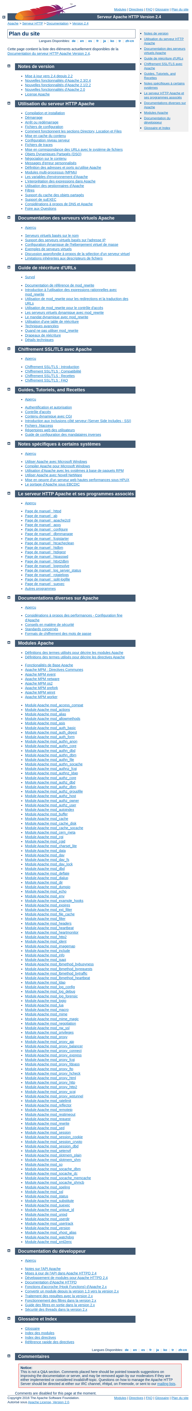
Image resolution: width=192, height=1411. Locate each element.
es (90, 41)
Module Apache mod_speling (47, 1187)
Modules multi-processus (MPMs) (51, 172)
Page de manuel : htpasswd (46, 557)
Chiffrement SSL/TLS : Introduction (52, 367)
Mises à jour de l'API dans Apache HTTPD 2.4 (60, 1273)
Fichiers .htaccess (39, 426)
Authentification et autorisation (48, 407)
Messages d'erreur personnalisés (50, 163)
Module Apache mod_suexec (47, 1205)
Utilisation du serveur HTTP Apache (56, 103)
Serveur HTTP (32, 23)
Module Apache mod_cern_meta (50, 832)
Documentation (57, 23)
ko (112, 41)
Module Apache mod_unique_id (49, 1210)
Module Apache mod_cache (46, 819)
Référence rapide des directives (49, 1342)
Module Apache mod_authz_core (50, 778)
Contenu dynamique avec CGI (48, 416)
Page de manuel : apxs (43, 525)
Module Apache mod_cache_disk (50, 823)
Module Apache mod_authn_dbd (50, 751)
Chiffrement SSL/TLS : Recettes (50, 376)
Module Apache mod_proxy (46, 1037)
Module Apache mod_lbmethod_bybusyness (59, 964)
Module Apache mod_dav (44, 855)
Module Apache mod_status (46, 1196)
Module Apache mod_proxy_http (50, 1082)
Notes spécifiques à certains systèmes (59, 444)
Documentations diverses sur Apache (58, 598)
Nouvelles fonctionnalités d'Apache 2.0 (55, 90)
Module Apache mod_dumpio (47, 887)
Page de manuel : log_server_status (53, 570)
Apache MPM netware (42, 679)
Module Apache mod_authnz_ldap (51, 773)
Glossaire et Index (157, 128)
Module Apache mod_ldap (45, 982)
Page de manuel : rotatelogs (47, 575)
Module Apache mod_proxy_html (50, 1078)
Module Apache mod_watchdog (49, 1237)
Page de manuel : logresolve (47, 566)
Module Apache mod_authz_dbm (50, 787)
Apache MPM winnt (40, 692)
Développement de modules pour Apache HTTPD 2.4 (66, 1278)
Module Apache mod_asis (45, 723)
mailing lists (166, 1384)
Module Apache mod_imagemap (50, 946)
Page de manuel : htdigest (45, 552)
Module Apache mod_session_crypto (53, 1142)
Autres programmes (40, 589)
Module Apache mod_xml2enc (48, 1242)
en (82, 41)
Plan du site (180, 9)
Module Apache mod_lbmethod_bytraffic (56, 973)
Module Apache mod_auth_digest (51, 732)
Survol (30, 277)
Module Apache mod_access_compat (54, 705)
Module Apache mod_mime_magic (52, 1019)
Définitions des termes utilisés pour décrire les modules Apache (74, 653)
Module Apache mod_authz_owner (52, 801)
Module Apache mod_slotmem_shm (53, 1160)
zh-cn (129, 41)
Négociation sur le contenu (45, 159)
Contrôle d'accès (38, 412)
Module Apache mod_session (48, 1132)
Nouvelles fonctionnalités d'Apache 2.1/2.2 (58, 85)
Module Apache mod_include (47, 951)
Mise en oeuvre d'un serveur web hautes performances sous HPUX (77, 480)
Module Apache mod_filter (45, 919)
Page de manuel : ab (41, 516)
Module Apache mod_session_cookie (54, 1137)
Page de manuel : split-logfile (47, 579)
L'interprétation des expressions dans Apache (60, 181)
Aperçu (30, 228)
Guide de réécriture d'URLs (163, 58)
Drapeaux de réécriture (43, 335)
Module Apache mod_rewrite (47, 1123)
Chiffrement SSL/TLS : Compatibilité (53, 371)
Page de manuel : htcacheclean (49, 543)
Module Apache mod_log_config (50, 987)
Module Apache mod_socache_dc (51, 1173)
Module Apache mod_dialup (46, 878)
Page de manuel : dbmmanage (49, 534)
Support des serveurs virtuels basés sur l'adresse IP (65, 240)
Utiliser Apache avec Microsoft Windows (56, 462)
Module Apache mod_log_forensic (51, 996)
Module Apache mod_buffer (46, 814)
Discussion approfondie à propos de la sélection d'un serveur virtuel (77, 254)
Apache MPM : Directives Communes (54, 670)
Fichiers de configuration (44, 127)
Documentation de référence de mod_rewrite (59, 285)
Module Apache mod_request (47, 1119)
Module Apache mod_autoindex (49, 810)
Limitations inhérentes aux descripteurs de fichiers (64, 258)
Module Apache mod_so (43, 1164)
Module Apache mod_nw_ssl (47, 1028)
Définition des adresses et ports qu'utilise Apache (63, 168)
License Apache (37, 94)
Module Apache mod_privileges (49, 1032)
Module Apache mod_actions (47, 710)
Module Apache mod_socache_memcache (58, 1178)
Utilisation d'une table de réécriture (52, 322)
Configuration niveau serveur (47, 140)
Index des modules (39, 1333)
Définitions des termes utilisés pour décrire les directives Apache (75, 657)
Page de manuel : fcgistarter (47, 539)
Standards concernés (41, 629)
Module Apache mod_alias (45, 714)
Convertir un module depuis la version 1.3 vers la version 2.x (72, 1291)
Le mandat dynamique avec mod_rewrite (56, 317)
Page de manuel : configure (46, 529)
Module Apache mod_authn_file (49, 760)
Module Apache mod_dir (44, 882)
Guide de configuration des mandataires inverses (63, 435)
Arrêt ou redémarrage (41, 122)
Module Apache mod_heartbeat (49, 928)
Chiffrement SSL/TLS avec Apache (55, 349)
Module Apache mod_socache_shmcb (54, 1182)
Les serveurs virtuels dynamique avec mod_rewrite (64, 313)
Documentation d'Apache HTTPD (51, 1282)
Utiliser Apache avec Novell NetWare (53, 475)
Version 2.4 (80, 23)
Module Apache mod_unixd (46, 1214)
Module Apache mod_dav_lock (49, 864)
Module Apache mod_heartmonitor (51, 932)
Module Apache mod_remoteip (48, 1110)
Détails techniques (39, 340)
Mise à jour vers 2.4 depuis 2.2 (49, 76)
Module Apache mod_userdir (47, 1219)
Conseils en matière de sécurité (49, 625)
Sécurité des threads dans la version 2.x (56, 1309)
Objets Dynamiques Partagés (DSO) (53, 154)
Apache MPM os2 (39, 683)
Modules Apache (156, 113)
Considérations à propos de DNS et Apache (59, 204)
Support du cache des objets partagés (54, 195)
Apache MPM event (40, 674)
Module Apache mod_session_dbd (51, 1146)
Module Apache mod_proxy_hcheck (52, 1073)
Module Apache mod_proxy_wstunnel (54, 1096)
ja (104, 41)
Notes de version (156, 33)
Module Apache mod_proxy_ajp (49, 1042)
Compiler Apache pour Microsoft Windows (57, 466)
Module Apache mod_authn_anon (51, 741)
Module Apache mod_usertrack (49, 1223)
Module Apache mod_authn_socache (53, 764)
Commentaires (34, 1356)
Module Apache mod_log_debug (50, 991)
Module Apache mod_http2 (46, 937)
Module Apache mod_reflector (48, 1105)
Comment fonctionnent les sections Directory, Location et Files (73, 131)
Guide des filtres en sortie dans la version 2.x (60, 1305)
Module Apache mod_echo (45, 891)
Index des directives (40, 1337)
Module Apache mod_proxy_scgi (50, 1092)
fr (98, 41)
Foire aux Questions (40, 209)
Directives (136, 9)
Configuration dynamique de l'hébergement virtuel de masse (71, 245)
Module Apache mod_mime (46, 1014)
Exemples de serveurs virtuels (48, 249)
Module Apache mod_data (45, 851)
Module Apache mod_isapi (45, 960)
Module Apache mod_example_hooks (54, 901)
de (73, 41)
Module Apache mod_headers (48, 923)
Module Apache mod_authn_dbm (50, 755)
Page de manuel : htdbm (44, 548)
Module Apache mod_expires (47, 905)
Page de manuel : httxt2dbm (47, 561)
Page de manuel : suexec (44, 584)
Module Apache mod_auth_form (49, 737)
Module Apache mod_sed (44, 1128)
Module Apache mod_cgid (45, 841)
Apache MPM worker (41, 697)
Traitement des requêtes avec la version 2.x (59, 1296)
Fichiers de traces (38, 145)
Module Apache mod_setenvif (48, 1151)
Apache (13, 23)
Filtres (29, 190)
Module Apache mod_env (44, 896)
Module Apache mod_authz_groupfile (54, 791)
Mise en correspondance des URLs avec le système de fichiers (74, 150)
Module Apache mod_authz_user (50, 805)
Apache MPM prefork (41, 688)
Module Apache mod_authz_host (50, 796)
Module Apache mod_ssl (44, 1192)
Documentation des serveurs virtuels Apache (164, 51)
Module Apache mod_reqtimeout (50, 1114)
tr (120, 41)
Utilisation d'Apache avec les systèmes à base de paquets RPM (74, 471)
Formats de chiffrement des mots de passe (58, 634)
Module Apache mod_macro (46, 1010)
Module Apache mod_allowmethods (52, 719)
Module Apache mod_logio (45, 1001)
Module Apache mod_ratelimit (48, 1101)
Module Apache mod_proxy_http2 (51, 1087)
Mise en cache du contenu (45, 136)
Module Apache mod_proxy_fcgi (50, 1060)
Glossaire (162, 9)
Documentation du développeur (157, 120)
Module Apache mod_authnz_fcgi (51, 769)
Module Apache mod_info (44, 955)
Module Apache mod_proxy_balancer (54, 1046)
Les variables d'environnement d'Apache (56, 177)
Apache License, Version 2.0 (48, 1402)
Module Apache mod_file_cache (49, 914)
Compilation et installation (45, 113)
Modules (120, 9)
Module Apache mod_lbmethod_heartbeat (57, 978)
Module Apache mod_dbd (45, 869)
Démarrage (33, 118)
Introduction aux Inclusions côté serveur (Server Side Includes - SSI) (78, 421)
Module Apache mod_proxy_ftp (49, 1069)
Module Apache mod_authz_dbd (50, 782)
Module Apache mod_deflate (47, 873)
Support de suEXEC (40, 200)
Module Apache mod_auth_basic (50, 728)
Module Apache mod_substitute (49, 1201)
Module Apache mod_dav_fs (47, 860)
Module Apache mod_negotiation (50, 1023)
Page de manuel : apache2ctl (47, 520)
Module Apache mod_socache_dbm (53, 1169)
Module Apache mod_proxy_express (53, 1055)
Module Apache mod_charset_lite (51, 846)
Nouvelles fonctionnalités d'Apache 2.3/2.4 (58, 81)
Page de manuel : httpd (43, 511)
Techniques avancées (42, 326)
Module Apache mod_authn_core (50, 746)
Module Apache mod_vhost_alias (50, 1232)
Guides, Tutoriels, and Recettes (51, 389)
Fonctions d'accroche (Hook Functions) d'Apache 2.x (66, 1287)
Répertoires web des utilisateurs (50, 430)
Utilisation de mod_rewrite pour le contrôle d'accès (64, 308)
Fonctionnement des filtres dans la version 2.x (60, 1300)
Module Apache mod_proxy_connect (53, 1051)
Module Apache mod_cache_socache (54, 828)
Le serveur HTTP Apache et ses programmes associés (164, 95)
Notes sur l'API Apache (43, 1269)
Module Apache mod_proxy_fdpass (52, 1064)
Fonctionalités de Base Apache (49, 665)
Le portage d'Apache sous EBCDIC (52, 484)
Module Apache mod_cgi (44, 837)
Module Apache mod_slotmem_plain (53, 1155)
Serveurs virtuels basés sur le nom (52, 236)
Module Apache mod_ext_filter (48, 910)
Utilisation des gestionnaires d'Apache (54, 186)
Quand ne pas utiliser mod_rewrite (51, 331)
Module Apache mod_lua (44, 1005)
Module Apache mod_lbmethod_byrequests (58, 969)
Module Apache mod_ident (45, 941)
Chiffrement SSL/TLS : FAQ (46, 380)
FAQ (149, 9)
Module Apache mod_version (47, 1228)
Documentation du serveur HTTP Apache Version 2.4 (49, 54)
